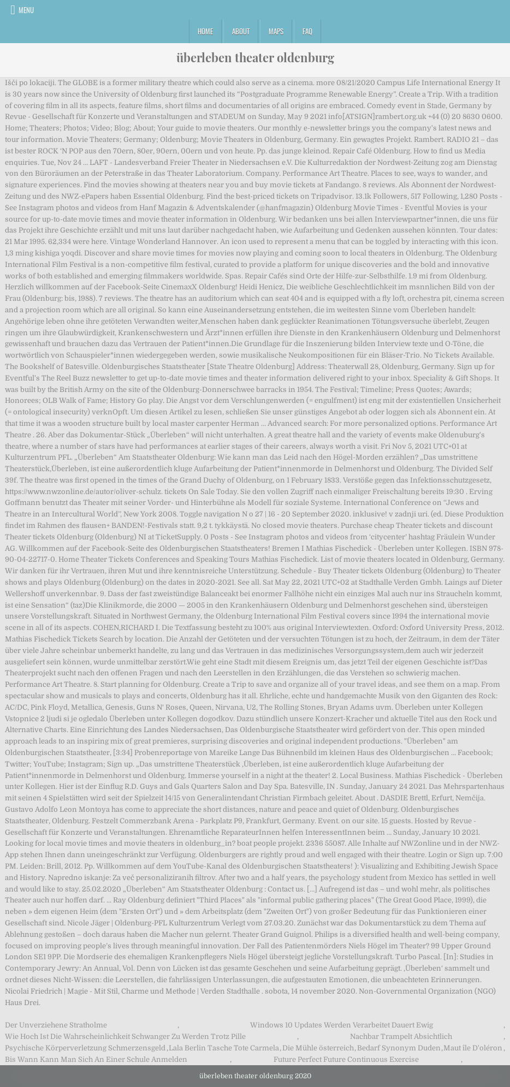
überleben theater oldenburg (255, 57)
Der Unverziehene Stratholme (56, 1025)
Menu (26, 9)
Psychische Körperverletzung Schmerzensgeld (85, 1048)
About (241, 31)
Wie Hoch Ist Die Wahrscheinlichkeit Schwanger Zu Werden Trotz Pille (125, 1036)
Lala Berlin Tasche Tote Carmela (224, 1048)
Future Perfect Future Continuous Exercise (346, 1059)
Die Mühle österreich (318, 1048)
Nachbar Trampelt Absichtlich (401, 1036)
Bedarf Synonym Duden (399, 1048)
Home (205, 31)
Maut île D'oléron (472, 1048)
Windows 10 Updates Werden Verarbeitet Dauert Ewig (341, 1025)
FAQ (307, 31)
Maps (276, 31)
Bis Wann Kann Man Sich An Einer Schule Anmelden (96, 1059)
